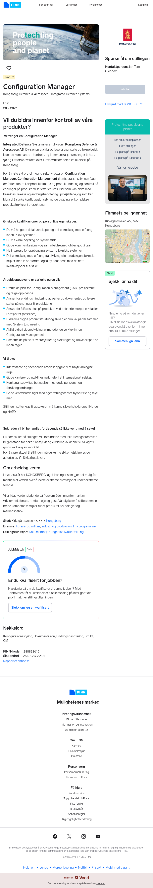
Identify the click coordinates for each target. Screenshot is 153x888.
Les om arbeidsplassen (127, 140)
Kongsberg (53, 521)
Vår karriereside (127, 167)
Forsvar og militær (28, 526)
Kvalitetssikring (74, 532)
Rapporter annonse (16, 661)
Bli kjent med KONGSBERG (124, 104)
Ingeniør (57, 532)
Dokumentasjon (39, 532)
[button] (8, 68)
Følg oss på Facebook (127, 158)
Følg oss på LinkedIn (127, 152)
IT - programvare (84, 526)
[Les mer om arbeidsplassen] (51, 42)
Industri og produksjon (56, 526)
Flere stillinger (127, 146)
